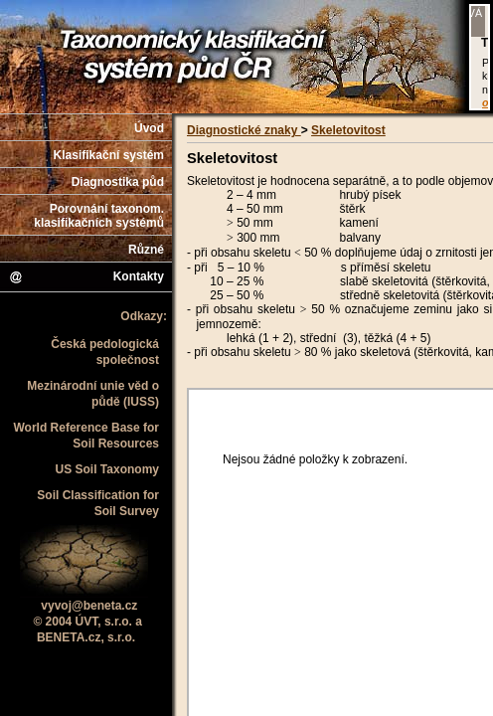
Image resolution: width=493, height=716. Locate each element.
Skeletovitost (348, 130)
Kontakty (86, 277)
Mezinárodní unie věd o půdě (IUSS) (93, 394)
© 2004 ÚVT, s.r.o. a (87, 621)
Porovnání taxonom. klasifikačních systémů (99, 216)
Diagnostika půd (118, 182)
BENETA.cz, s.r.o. (86, 637)
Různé (146, 250)
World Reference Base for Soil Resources (87, 435)
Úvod (149, 128)
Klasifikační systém (109, 155)
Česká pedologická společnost (105, 352)
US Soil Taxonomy (107, 469)
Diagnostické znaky (244, 130)
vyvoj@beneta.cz (89, 606)
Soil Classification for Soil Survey (98, 503)
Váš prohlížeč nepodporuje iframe (479, 57)
